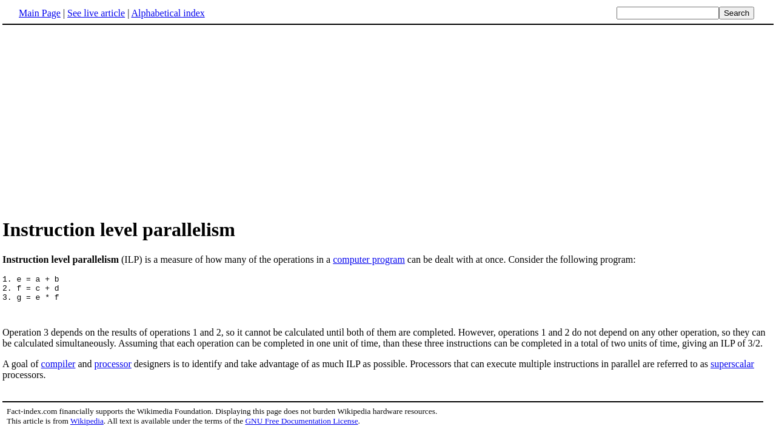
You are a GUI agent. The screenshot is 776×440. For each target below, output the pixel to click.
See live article (96, 13)
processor (113, 371)
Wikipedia (87, 428)
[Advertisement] (104, 121)
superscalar (732, 371)
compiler (58, 371)
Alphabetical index (167, 13)
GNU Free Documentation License (301, 428)
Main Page (40, 13)
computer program (369, 259)
